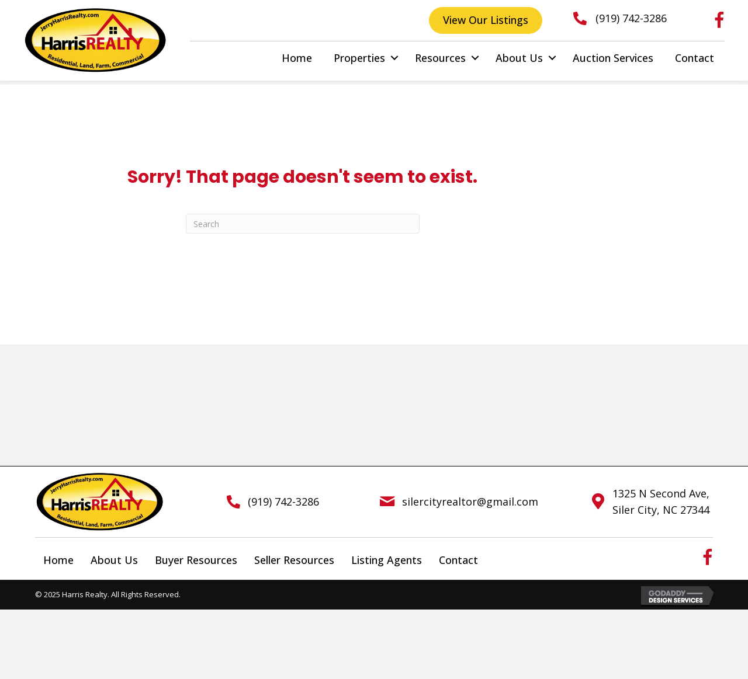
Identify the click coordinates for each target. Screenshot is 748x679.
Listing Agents (386, 560)
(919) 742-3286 (631, 18)
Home (297, 58)
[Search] (303, 224)
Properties (359, 58)
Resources (440, 58)
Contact (694, 58)
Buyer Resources (196, 560)
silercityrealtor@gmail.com (470, 502)
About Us (519, 58)
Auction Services (613, 58)
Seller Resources (294, 560)
